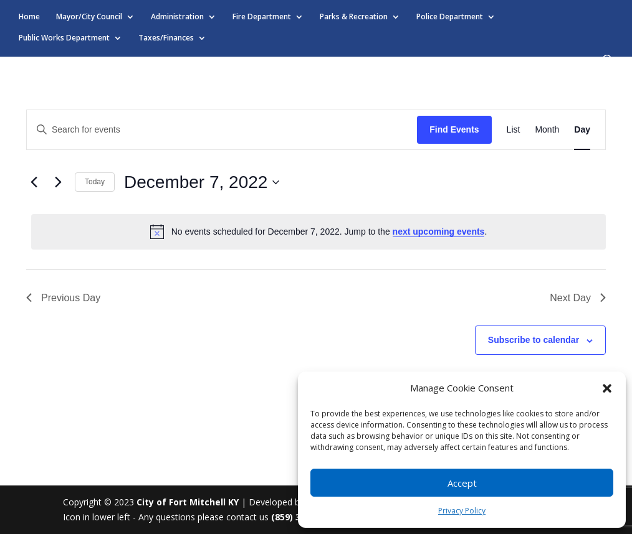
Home (29, 17)
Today (95, 181)
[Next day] (57, 182)
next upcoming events (439, 232)
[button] (607, 388)
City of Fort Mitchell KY (187, 502)
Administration (177, 17)
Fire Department (261, 17)
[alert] (318, 231)
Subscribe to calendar (533, 340)
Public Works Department (64, 38)
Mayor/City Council (89, 17)
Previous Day (63, 298)
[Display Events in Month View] (547, 129)
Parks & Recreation (354, 17)
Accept (462, 483)
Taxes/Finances (166, 38)
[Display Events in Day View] (582, 129)
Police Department (449, 17)
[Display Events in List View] (513, 129)
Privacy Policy (462, 510)
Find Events (454, 129)
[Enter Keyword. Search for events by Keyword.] (222, 129)
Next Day (578, 298)
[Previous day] (33, 182)
